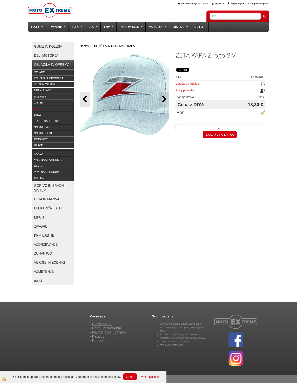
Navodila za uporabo (109, 332)
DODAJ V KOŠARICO (220, 134)
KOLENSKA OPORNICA (48, 78)
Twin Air (55, 27)
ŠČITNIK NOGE (43, 127)
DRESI (38, 114)
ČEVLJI (38, 165)
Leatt (35, 27)
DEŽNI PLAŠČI (43, 90)
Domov (84, 46)
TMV (107, 27)
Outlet (199, 27)
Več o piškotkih (150, 376)
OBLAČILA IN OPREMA (108, 46)
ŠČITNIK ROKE (43, 133)
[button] (164, 99)
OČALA (38, 153)
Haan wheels (129, 27)
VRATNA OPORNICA (47, 172)
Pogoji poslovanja (106, 328)
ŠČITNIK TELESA (45, 84)
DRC (91, 27)
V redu (130, 376)
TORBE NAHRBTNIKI (47, 120)
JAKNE (38, 102)
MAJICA (39, 178)
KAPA (37, 108)
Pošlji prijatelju (185, 90)
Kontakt (98, 340)
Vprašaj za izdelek (187, 83)
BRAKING (178, 27)
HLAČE (38, 145)
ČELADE (39, 72)
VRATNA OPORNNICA (47, 159)
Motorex (156, 27)
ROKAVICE (41, 139)
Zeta (75, 27)
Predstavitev (102, 324)
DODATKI (40, 96)
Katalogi (98, 336)
